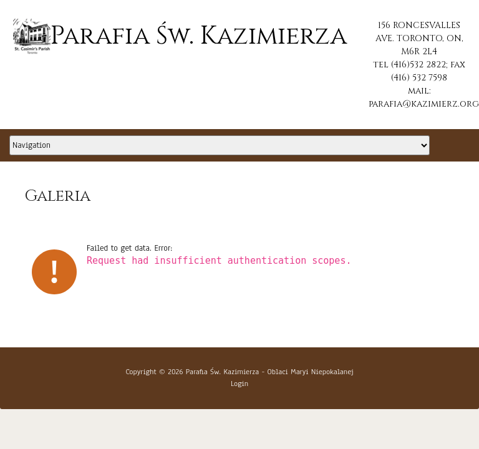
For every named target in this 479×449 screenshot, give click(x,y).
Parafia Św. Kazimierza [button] (180, 36)
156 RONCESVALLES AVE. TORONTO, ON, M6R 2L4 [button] (419, 38)
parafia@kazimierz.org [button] (424, 104)
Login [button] (239, 384)
